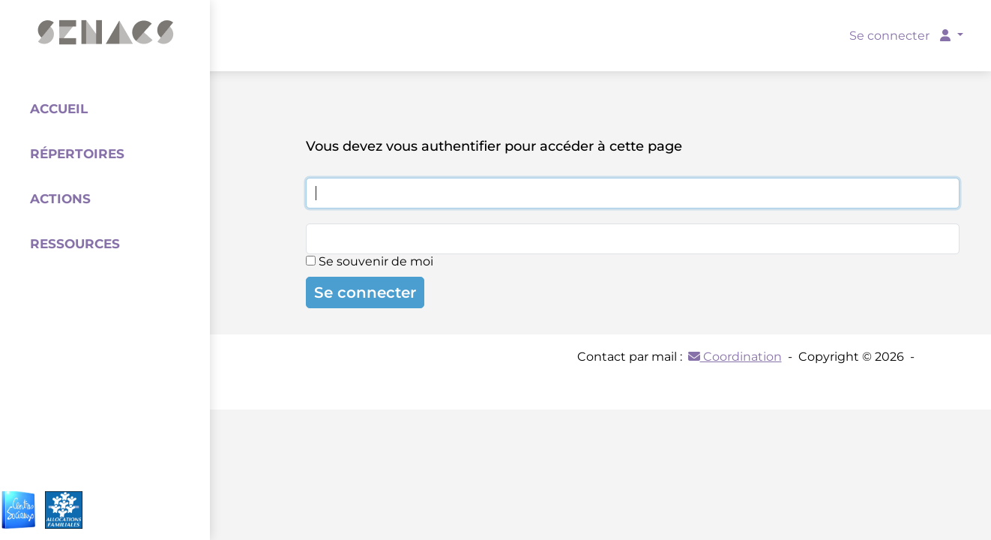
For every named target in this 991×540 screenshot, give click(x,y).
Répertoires (77, 153)
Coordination (735, 357)
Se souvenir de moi (369, 261)
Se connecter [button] (901, 35)
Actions (60, 198)
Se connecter (365, 293)
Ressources (75, 243)
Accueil (59, 108)
